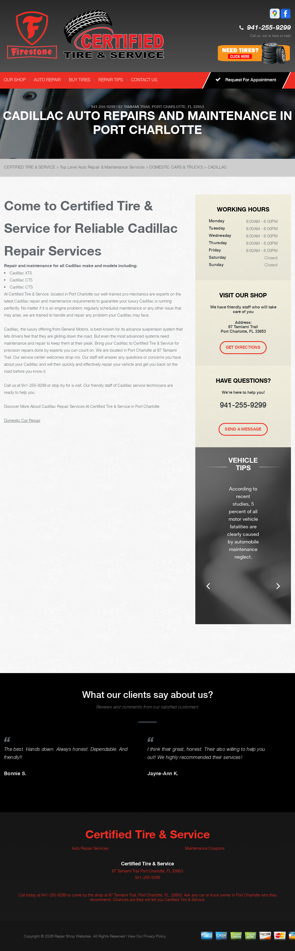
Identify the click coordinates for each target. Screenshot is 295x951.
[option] (243, 543)
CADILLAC (217, 166)
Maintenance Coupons (204, 848)
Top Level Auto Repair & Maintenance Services (102, 166)
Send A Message (243, 429)
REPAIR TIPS (110, 79)
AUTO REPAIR (47, 79)
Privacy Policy (154, 936)
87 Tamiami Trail (134, 107)
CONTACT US (144, 79)
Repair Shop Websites (73, 936)
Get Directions (243, 347)
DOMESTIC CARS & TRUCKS (176, 166)
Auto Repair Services (90, 848)
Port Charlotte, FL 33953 (178, 107)
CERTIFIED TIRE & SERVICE (29, 166)
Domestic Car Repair (22, 420)
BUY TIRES (79, 79)
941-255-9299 (269, 28)
